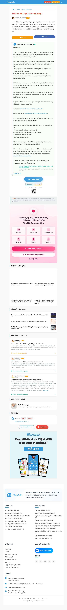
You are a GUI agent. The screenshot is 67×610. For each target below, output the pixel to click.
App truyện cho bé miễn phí (43, 538)
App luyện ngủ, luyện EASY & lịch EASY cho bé (48, 532)
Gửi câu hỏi (42, 427)
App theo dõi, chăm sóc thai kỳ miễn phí (17, 516)
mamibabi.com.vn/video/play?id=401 (36, 113)
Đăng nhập (55, 2)
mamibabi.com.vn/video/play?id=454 (31, 109)
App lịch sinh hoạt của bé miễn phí (45, 513)
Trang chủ (8, 549)
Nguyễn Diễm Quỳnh (21, 376)
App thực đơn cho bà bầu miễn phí (15, 524)
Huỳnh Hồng (19, 340)
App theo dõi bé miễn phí (42, 510)
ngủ (23, 418)
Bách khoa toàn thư (11, 554)
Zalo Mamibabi (43, 550)
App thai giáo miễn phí (12, 510)
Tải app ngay (33, 179)
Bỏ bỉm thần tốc (12, 567)
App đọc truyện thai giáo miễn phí (15, 521)
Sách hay (7, 562)
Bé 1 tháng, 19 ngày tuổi (19, 341)
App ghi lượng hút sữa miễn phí (44, 520)
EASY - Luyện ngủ (27, 9)
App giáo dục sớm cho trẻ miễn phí (45, 528)
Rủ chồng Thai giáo (13, 565)
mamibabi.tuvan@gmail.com (16, 587)
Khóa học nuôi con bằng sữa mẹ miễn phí (47, 523)
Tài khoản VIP (9, 557)
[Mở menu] (62, 2)
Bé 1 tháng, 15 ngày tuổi (19, 359)
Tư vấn (18, 9)
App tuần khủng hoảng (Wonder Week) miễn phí (48, 517)
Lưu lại (22, 37)
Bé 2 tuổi (16, 377)
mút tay (30, 418)
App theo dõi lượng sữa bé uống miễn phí (47, 526)
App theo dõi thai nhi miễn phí (14, 529)
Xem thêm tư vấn (27, 427)
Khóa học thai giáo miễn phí (13, 513)
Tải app (47, 2)
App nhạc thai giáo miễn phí (13, 518)
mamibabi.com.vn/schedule (22, 156)
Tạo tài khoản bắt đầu (33, 249)
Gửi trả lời (17, 173)
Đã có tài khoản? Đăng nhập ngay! (33, 254)
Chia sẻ (45, 37)
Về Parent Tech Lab (10, 559)
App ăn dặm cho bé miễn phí (43, 535)
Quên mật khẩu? (33, 259)
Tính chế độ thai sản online (13, 526)
